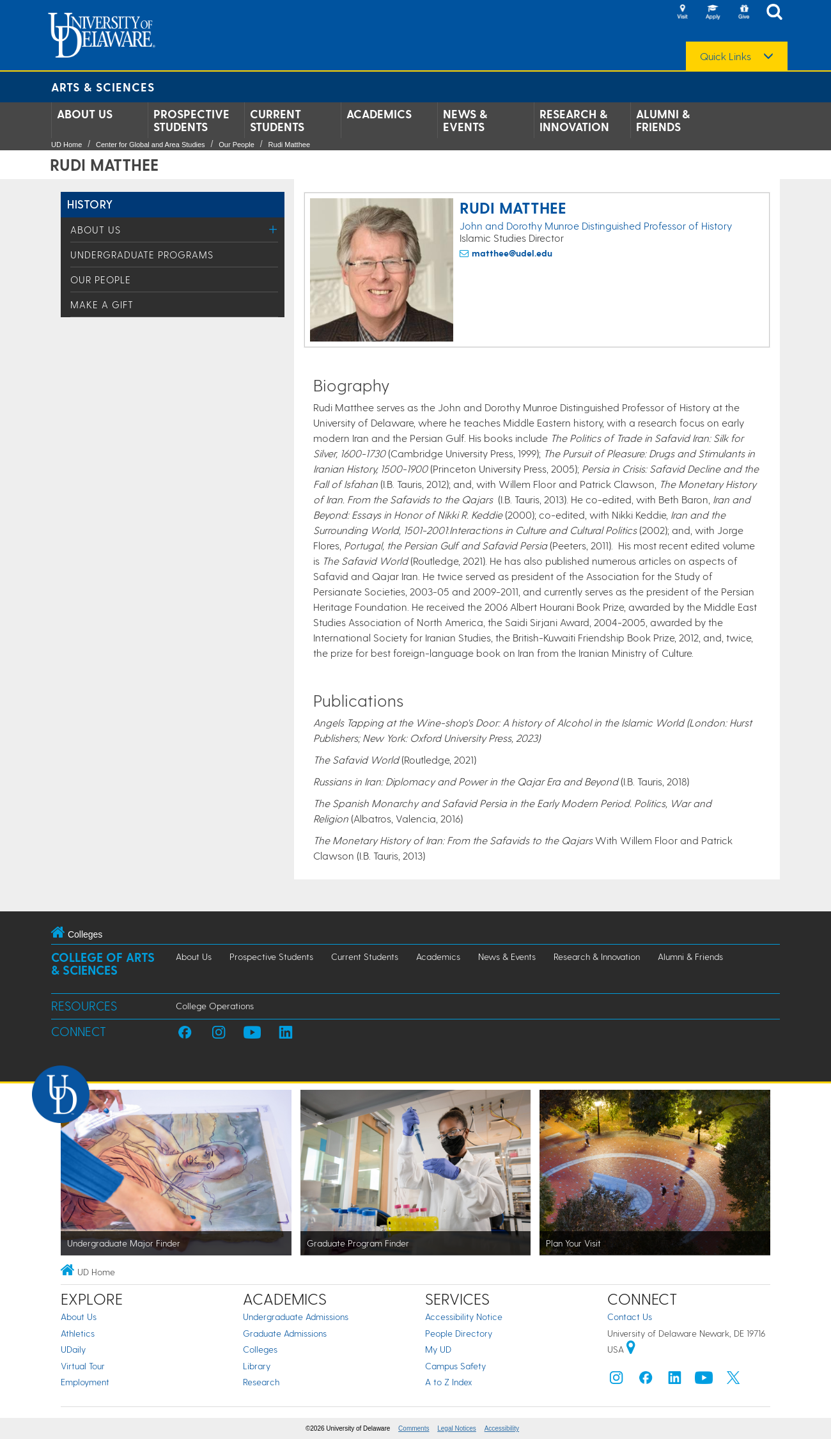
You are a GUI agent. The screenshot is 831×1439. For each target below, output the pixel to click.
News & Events (465, 120)
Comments (413, 1428)
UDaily (73, 1349)
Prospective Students (191, 120)
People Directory (458, 1333)
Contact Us (629, 1316)
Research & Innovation (574, 120)
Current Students (277, 120)
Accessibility (502, 1428)
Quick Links (725, 56)
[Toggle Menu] (273, 229)
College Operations (215, 1005)
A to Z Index (448, 1381)
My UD (438, 1349)
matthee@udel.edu (512, 253)
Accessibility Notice (463, 1316)
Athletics (78, 1333)
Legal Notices (456, 1428)
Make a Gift (102, 304)
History (90, 203)
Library (256, 1365)
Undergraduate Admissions (295, 1316)
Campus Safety (455, 1365)
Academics (379, 113)
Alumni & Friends (663, 120)
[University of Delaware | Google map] (630, 1349)
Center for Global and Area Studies (150, 144)
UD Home (66, 144)
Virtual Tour (83, 1365)
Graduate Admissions (285, 1333)
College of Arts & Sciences (103, 963)
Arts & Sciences (103, 86)
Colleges (260, 1349)
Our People (236, 144)
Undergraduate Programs (142, 254)
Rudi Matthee (289, 144)
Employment (85, 1381)
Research (261, 1381)
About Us (85, 113)
